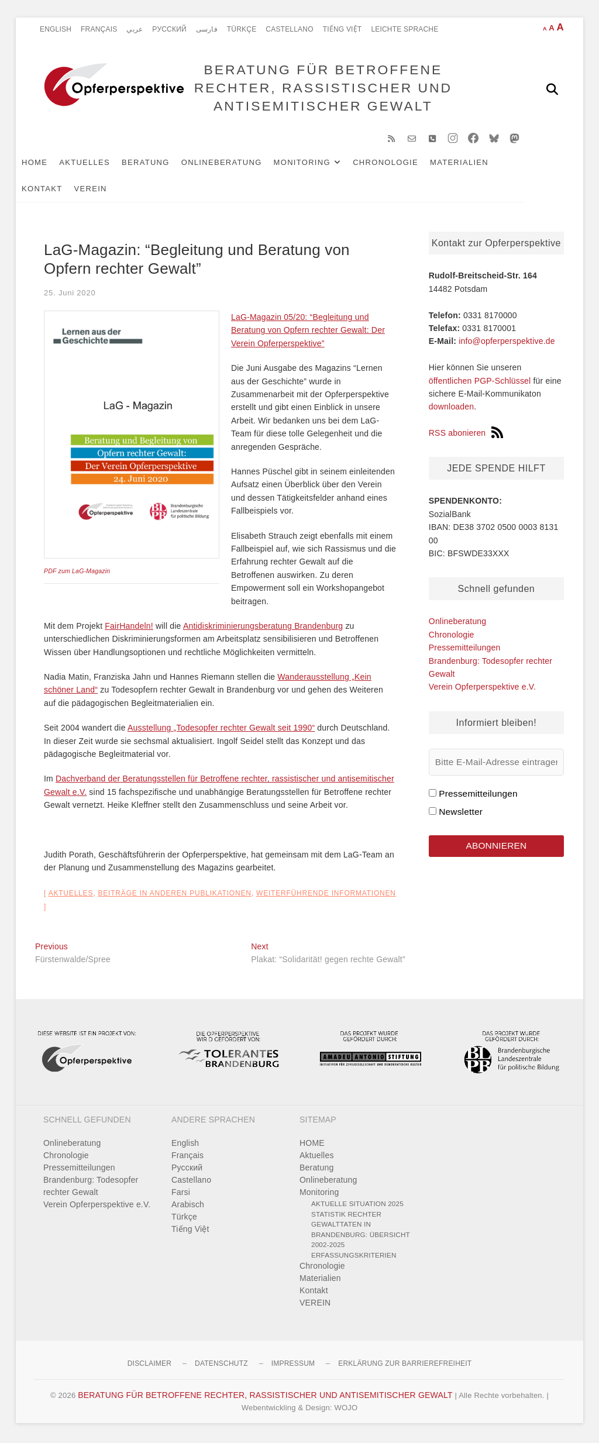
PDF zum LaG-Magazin (77, 573)
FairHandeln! (129, 628)
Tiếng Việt (342, 29)
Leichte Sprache (404, 29)
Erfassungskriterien (354, 1257)
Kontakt (61, 191)
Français (99, 29)
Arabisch (187, 1206)
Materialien (478, 164)
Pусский (169, 29)
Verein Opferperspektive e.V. (482, 689)
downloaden (451, 409)
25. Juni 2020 (69, 294)
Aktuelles (103, 164)
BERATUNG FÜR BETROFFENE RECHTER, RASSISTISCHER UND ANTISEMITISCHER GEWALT (322, 88)
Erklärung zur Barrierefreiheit (404, 1366)
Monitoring (321, 164)
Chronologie (405, 164)
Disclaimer (149, 1366)
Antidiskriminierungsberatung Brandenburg (263, 628)
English (55, 29)
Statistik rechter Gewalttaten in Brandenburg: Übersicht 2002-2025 (360, 1232)
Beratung (165, 164)
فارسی (207, 29)
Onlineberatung (241, 164)
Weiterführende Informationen (326, 895)
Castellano (289, 29)
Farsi (180, 1194)
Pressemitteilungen (465, 650)
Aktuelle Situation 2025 (357, 1206)
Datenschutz (221, 1366)
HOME (54, 164)
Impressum (293, 1366)
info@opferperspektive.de (507, 343)
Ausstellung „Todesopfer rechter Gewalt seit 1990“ (221, 730)
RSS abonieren (466, 435)
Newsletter (461, 814)
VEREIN (110, 191)
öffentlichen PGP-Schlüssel (480, 383)
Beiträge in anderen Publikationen (174, 895)
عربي (134, 29)
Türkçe (242, 29)
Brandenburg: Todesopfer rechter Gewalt (90, 1188)
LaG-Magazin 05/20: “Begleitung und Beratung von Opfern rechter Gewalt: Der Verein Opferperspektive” (308, 332)
